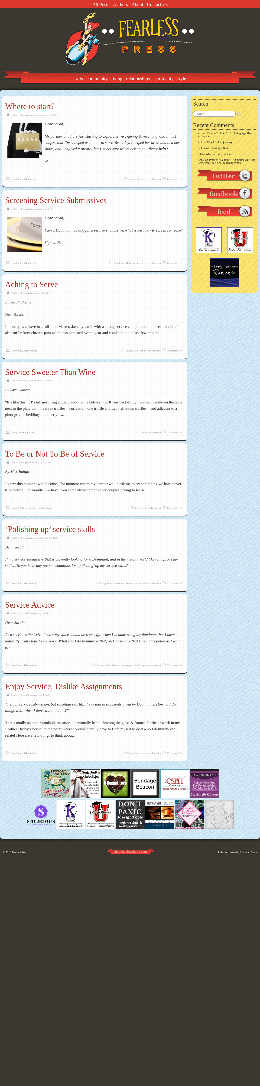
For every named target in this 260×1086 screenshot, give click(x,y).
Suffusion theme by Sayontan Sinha (237, 852)
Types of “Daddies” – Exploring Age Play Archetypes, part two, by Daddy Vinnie (226, 161)
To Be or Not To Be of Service (54, 453)
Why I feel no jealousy (219, 142)
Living (116, 78)
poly (151, 507)
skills (146, 583)
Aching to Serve (31, 284)
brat (123, 665)
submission (156, 178)
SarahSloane (27, 114)
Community (97, 78)
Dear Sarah (16, 178)
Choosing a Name (220, 148)
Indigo (24, 462)
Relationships (138, 78)
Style (181, 78)
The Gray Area (26, 432)
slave (159, 350)
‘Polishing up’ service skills (50, 529)
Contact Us (157, 4)
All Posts (100, 4)
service (145, 178)
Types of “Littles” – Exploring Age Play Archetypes (225, 135)
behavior (115, 665)
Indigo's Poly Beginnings (23, 507)
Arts (79, 78)
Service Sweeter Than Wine (50, 372)
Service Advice (30, 604)
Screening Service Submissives (56, 200)
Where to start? (30, 106)
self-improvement (124, 583)
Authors (120, 4)
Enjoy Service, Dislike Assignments (63, 686)
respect (129, 665)
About (137, 4)
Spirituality (163, 78)
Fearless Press (20, 852)
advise (143, 350)
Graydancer (27, 380)
